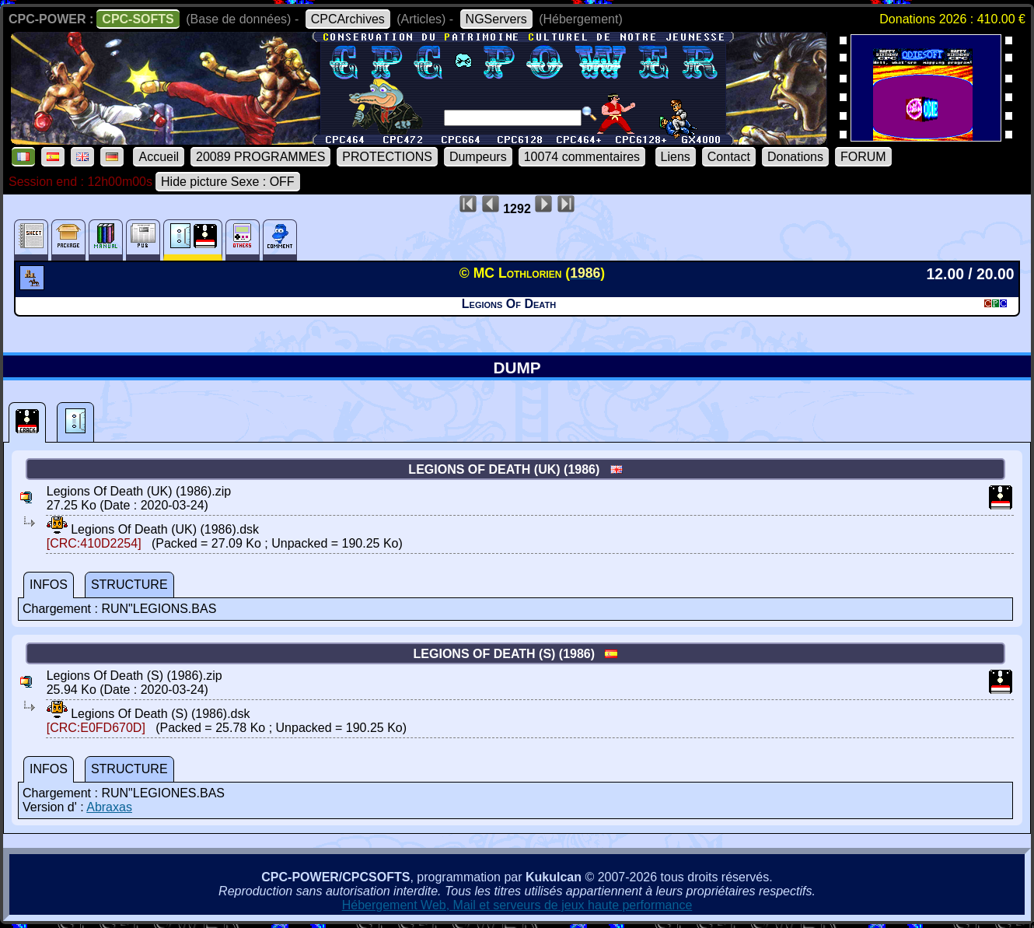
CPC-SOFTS (137, 19)
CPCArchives (348, 19)
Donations (795, 156)
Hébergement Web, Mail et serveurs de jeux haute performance (517, 905)
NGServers (496, 19)
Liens (675, 156)
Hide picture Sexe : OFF (228, 181)
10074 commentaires (582, 156)
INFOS (49, 584)
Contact (728, 156)
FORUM (863, 156)
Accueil (158, 156)
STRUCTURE (129, 584)
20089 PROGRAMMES (260, 156)
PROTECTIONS (387, 156)
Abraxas (109, 807)
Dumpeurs (478, 156)
